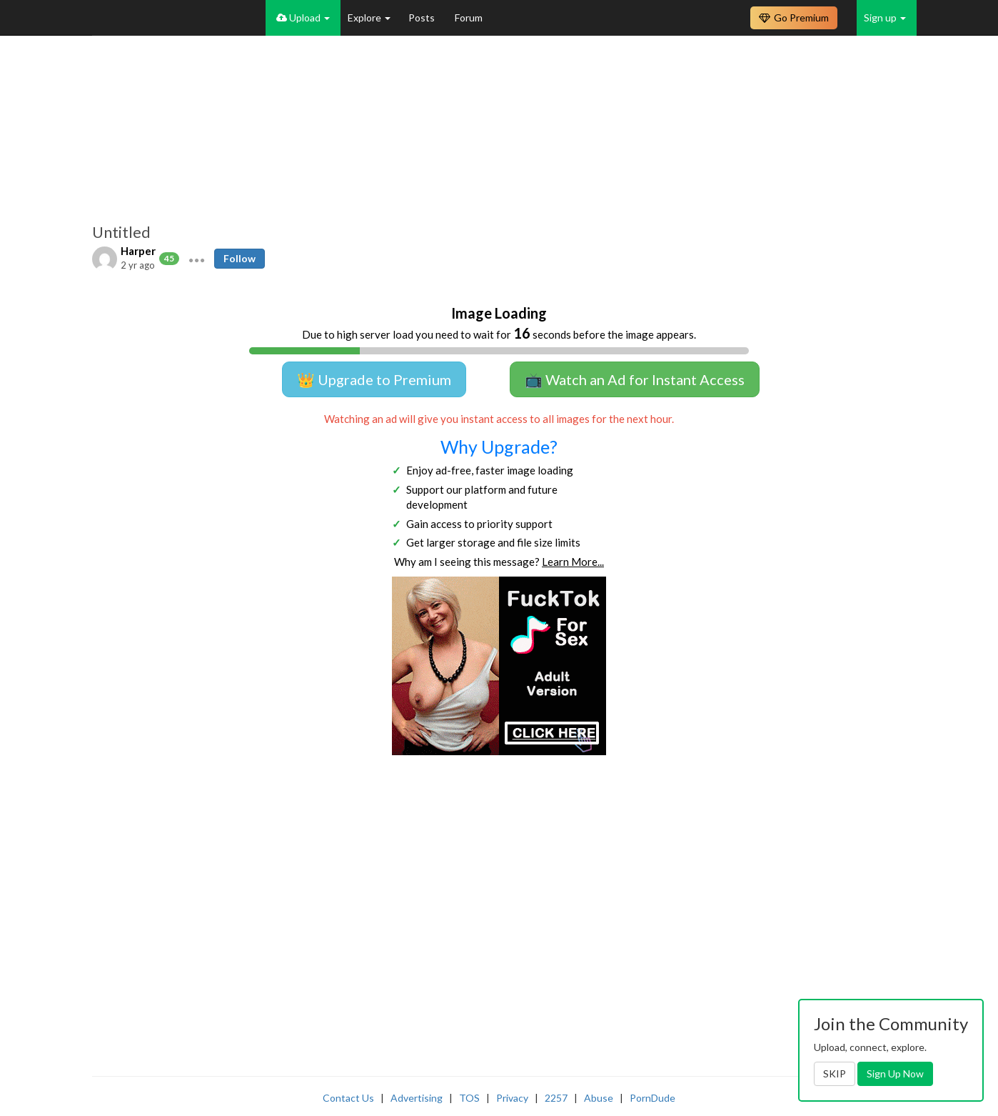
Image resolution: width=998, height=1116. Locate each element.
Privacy (512, 1098)
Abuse (598, 1098)
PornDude (652, 1098)
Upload (303, 17)
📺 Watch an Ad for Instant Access (635, 379)
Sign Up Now (895, 1073)
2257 (556, 1098)
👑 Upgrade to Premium (374, 379)
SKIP (834, 1073)
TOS (469, 1098)
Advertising (416, 1098)
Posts (422, 17)
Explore (369, 17)
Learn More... (573, 561)
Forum (469, 17)
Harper (138, 250)
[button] (196, 258)
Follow (239, 258)
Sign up (885, 17)
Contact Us (348, 1098)
